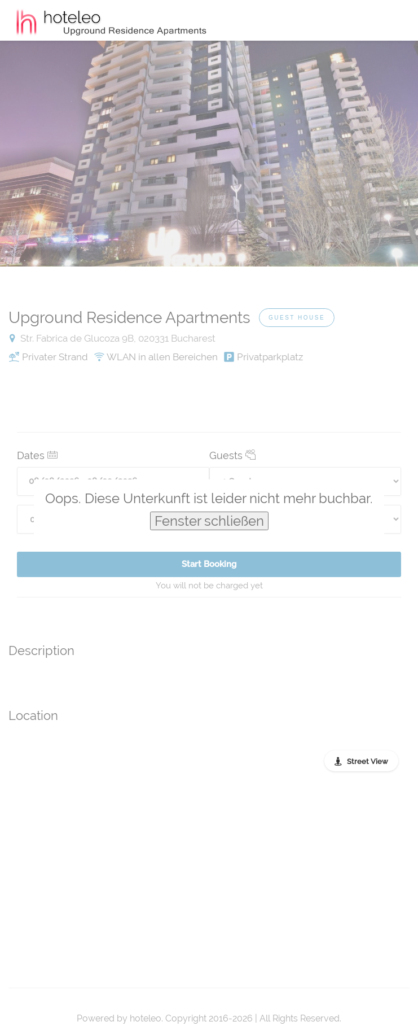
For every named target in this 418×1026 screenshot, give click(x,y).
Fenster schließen (209, 521)
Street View (367, 761)
